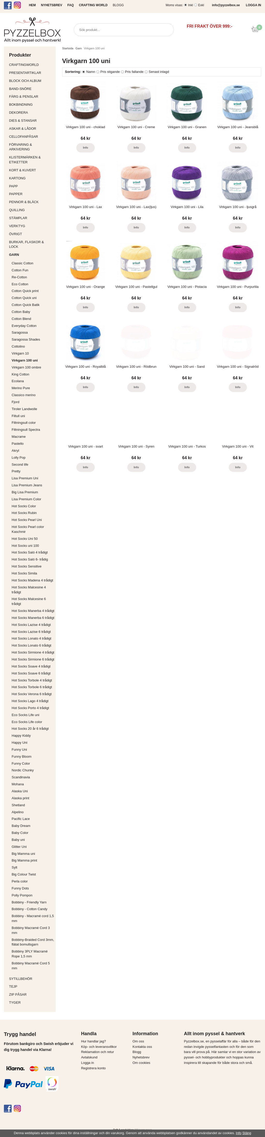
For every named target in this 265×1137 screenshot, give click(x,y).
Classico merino (23, 395)
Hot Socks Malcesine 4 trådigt (29, 589)
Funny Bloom (22, 756)
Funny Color (21, 763)
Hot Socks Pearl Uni (27, 520)
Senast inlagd (159, 72)
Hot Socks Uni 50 (25, 539)
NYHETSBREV (51, 5)
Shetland (18, 805)
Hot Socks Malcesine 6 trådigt (29, 601)
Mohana (18, 784)
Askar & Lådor (22, 128)
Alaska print (20, 798)
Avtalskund (89, 1057)
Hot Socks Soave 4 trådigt (31, 666)
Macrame (19, 437)
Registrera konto (93, 1068)
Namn (90, 72)
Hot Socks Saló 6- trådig (30, 559)
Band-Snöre (31, 89)
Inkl (190, 5)
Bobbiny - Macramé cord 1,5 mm (33, 918)
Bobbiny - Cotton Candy (29, 909)
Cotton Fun (20, 270)
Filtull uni (18, 416)
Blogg (118, 5)
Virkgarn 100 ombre (26, 367)
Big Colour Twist (24, 874)
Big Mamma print (24, 860)
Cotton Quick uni (24, 298)
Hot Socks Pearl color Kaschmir (28, 529)
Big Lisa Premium (25, 492)
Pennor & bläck (31, 202)
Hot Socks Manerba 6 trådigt (33, 618)
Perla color (20, 881)
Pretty (16, 471)
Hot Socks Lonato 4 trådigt (31, 638)
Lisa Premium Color (26, 499)
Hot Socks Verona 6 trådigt (32, 694)
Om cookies (141, 1063)
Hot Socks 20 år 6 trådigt (30, 729)
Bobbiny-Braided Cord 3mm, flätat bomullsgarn (33, 942)
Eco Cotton (20, 284)
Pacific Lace (21, 819)
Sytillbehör (31, 979)
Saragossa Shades (26, 339)
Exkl (201, 5)
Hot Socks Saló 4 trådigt (30, 552)
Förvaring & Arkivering (31, 147)
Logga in (87, 1063)
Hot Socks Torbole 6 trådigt (32, 687)
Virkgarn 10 (20, 353)
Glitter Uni (19, 847)
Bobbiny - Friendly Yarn (29, 902)
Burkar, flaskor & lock (31, 244)
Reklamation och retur (97, 1052)
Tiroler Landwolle (24, 409)
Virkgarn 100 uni (25, 360)
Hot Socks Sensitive (27, 566)
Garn (31, 255)
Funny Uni (19, 749)
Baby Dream (21, 826)
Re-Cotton (19, 277)
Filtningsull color (24, 423)
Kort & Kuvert (31, 170)
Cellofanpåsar (23, 137)
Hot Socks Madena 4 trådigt (32, 580)
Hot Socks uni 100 (25, 546)
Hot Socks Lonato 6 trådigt (31, 645)
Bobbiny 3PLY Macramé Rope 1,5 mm (30, 953)
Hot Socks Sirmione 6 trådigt (33, 659)
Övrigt (15, 234)
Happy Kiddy (21, 735)
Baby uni (18, 840)
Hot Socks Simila (24, 573)
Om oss (138, 1041)
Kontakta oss (142, 1047)
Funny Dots (20, 888)
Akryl (15, 450)
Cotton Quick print (25, 291)
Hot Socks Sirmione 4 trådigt (33, 652)
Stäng (246, 1133)
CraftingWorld (31, 65)
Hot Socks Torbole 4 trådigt (32, 680)
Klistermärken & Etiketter (31, 159)
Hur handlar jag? (93, 1041)
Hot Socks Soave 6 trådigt (31, 673)
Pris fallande (134, 72)
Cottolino (18, 346)
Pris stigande (110, 72)
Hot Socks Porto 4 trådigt (30, 708)
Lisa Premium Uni (25, 478)
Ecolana (18, 381)
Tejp (31, 986)
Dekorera (31, 112)
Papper (31, 194)
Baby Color (20, 833)
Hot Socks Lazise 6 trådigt (31, 632)
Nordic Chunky (23, 770)
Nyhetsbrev (141, 1057)
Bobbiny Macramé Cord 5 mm (31, 965)
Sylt (14, 867)
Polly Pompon (22, 895)
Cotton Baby (21, 312)
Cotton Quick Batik (26, 305)
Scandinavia (21, 777)
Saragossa (20, 332)
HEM (32, 5)
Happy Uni (19, 742)
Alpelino (18, 812)
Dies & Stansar (31, 120)
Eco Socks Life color (27, 722)
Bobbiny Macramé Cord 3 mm (31, 930)
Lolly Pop (18, 457)
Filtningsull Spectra (26, 430)
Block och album (31, 81)
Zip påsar (18, 994)
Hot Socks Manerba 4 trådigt (33, 611)
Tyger (31, 1002)
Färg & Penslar (31, 96)
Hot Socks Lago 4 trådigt (30, 701)
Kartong (31, 178)
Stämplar (31, 218)
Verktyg (31, 226)
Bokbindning (31, 104)
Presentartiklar (31, 73)
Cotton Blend (21, 319)
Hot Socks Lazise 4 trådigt (31, 625)
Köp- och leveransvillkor (99, 1047)
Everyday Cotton (24, 326)
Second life (20, 464)
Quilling (31, 210)
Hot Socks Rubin (24, 513)
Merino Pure (21, 388)
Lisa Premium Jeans (27, 485)
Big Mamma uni (23, 854)
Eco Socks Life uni (25, 715)
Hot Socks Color (24, 506)
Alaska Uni (20, 791)
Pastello (18, 443)
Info (85, 147)
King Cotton (20, 374)
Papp (31, 186)
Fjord (15, 402)
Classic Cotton (22, 263)
